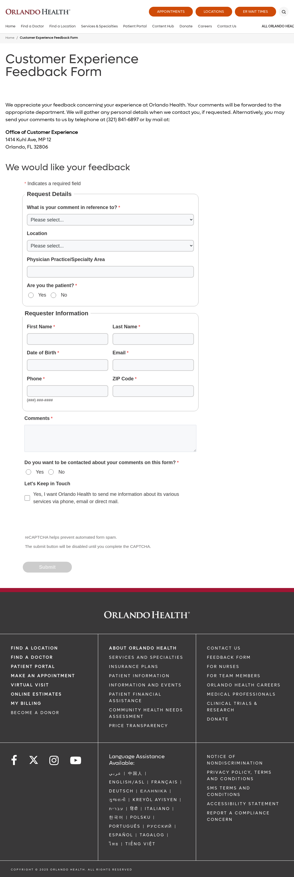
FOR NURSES (223, 666)
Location (37, 233)
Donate (186, 26)
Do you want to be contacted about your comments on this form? (100, 462)
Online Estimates (36, 694)
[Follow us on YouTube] (76, 760)
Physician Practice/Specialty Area (66, 259)
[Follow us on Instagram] (54, 760)
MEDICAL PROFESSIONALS (241, 694)
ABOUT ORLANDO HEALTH (143, 648)
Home (10, 26)
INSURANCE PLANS (133, 666)
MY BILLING (26, 703)
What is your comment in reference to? (72, 207)
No (64, 295)
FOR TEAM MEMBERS (234, 676)
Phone (34, 378)
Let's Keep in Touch (47, 483)
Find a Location (62, 26)
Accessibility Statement (243, 804)
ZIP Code (123, 378)
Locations (214, 11)
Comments (37, 418)
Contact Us (226, 26)
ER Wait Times (255, 11)
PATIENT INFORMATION (139, 676)
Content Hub (163, 26)
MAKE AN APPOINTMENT (43, 676)
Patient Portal (135, 26)
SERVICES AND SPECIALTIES (146, 657)
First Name (39, 326)
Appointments (171, 11)
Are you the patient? (50, 285)
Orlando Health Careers (244, 685)
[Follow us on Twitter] (34, 758)
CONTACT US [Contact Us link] (224, 648)
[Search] (284, 12)
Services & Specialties (99, 26)
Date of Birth (41, 352)
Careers (205, 26)
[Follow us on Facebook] (14, 760)
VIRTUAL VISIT (30, 685)
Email (119, 352)
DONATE (218, 719)
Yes (42, 295)
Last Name (125, 326)
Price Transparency (138, 725)
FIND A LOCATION (34, 648)
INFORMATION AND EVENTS (145, 685)
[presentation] (64, 520)
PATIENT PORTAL (33, 666)
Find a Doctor (32, 26)
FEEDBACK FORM (229, 657)
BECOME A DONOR (35, 712)
